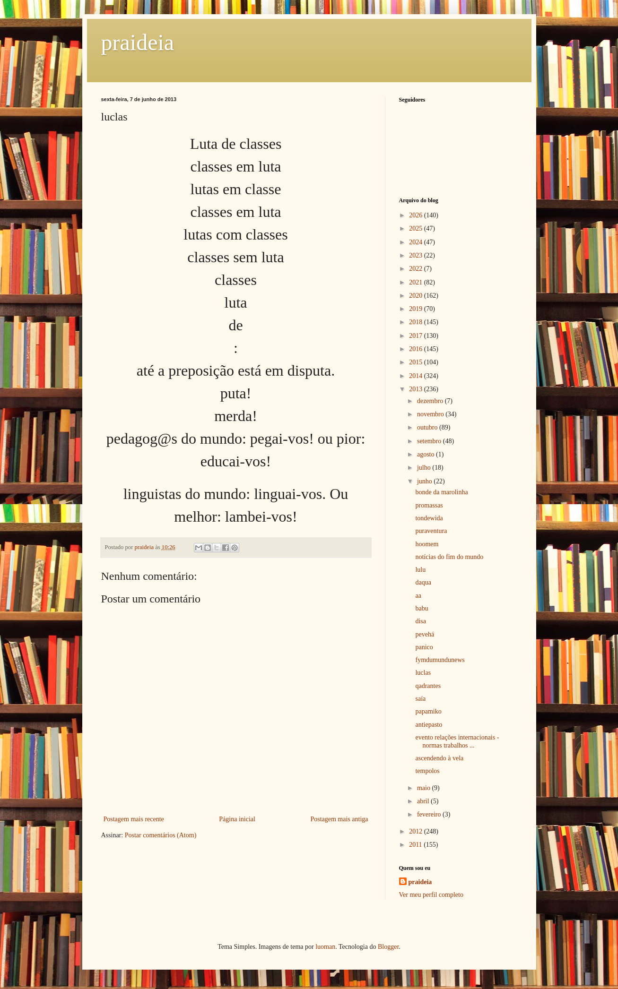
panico (424, 647)
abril (424, 801)
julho (424, 467)
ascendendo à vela (439, 758)
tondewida (429, 518)
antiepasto (428, 724)
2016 (416, 349)
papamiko (428, 711)
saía (420, 698)
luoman (325, 946)
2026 (416, 215)
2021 (416, 282)
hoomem (426, 544)
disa (420, 621)
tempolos (427, 770)
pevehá (424, 634)
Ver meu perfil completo (431, 894)
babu (421, 608)
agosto (426, 454)
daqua (423, 582)
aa (418, 595)
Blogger (388, 946)
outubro (428, 427)
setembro (430, 441)
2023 (416, 255)
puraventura (431, 530)
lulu (420, 569)
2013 (416, 389)
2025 (416, 228)
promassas (429, 505)
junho (425, 481)
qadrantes (428, 685)
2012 (416, 831)
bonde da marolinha (441, 492)
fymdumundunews (439, 659)
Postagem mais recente (134, 819)
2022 (416, 268)
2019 (416, 308)
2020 (416, 295)
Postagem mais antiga (339, 819)
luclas (423, 672)
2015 (416, 362)
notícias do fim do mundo (449, 556)
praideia (137, 42)
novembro (431, 414)
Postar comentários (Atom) (161, 835)
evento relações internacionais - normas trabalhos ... (457, 741)
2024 (416, 242)
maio (424, 787)
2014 (416, 375)
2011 (416, 844)
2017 (416, 335)
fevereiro (430, 814)
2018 (416, 322)
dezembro (431, 400)
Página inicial (237, 819)
